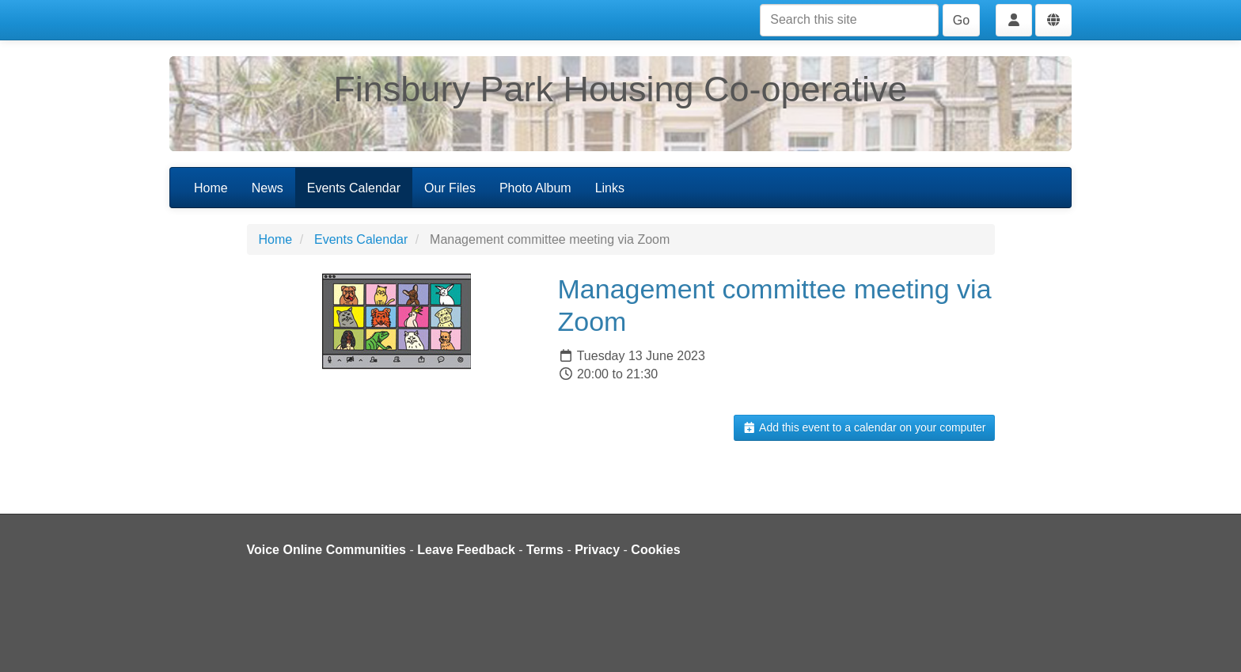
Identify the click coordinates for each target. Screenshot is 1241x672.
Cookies (655, 549)
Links (609, 188)
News (267, 188)
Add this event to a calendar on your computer (863, 427)
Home (211, 188)
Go (961, 20)
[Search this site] (849, 20)
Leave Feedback (466, 549)
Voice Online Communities (327, 549)
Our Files (450, 188)
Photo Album (535, 188)
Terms (545, 549)
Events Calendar (353, 188)
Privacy (597, 549)
